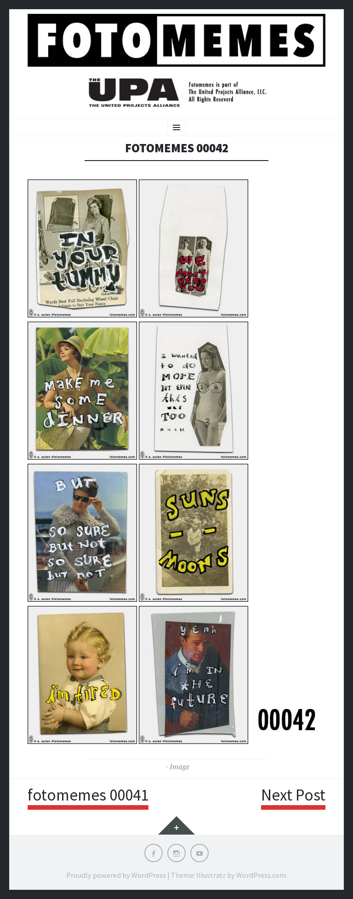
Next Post (293, 795)
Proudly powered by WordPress (116, 875)
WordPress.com (261, 875)
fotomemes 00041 (88, 795)
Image (179, 766)
